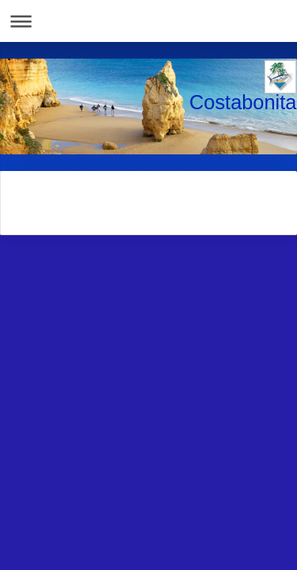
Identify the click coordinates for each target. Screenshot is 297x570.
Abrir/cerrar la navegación (148, 21)
